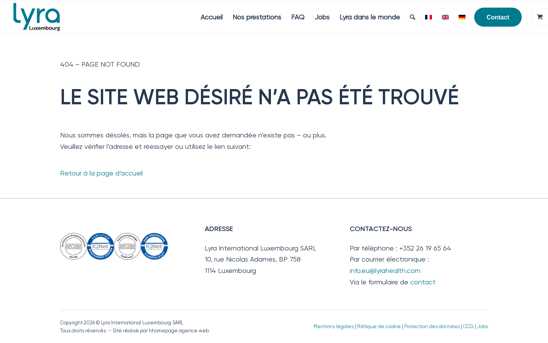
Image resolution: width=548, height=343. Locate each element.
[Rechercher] (412, 17)
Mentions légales (334, 326)
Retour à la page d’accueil (101, 173)
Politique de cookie (379, 326)
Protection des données (432, 326)
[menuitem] (212, 17)
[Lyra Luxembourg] (47, 17)
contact (423, 282)
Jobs (482, 326)
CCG (469, 326)
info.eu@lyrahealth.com (385, 270)
